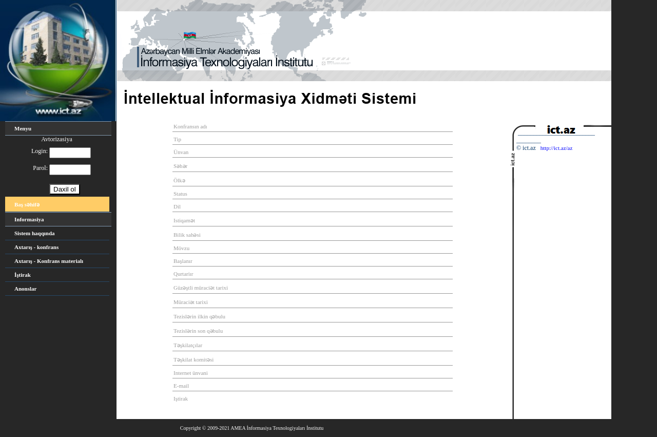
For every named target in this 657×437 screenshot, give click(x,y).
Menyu (22, 128)
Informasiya (29, 219)
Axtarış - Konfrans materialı (48, 261)
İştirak (22, 275)
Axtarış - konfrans (36, 247)
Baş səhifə (27, 204)
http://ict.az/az (556, 148)
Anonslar (25, 289)
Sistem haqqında (34, 233)
